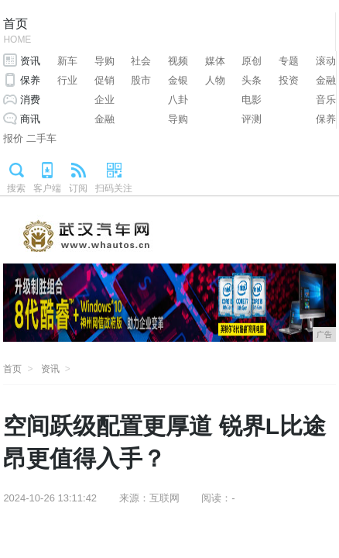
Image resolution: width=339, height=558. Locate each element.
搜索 (16, 188)
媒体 (215, 61)
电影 (251, 99)
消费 (30, 99)
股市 (141, 80)
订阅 (78, 188)
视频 (178, 61)
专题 (289, 61)
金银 (178, 80)
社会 (141, 61)
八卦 (178, 99)
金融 (326, 80)
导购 (104, 61)
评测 (251, 119)
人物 (215, 80)
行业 (67, 80)
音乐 (326, 99)
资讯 (30, 61)
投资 (289, 80)
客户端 (47, 188)
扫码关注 (113, 188)
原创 (251, 61)
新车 (67, 61)
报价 (13, 138)
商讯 (30, 119)
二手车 (41, 138)
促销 (104, 80)
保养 (30, 80)
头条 (251, 80)
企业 (104, 99)
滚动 (326, 61)
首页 (17, 32)
